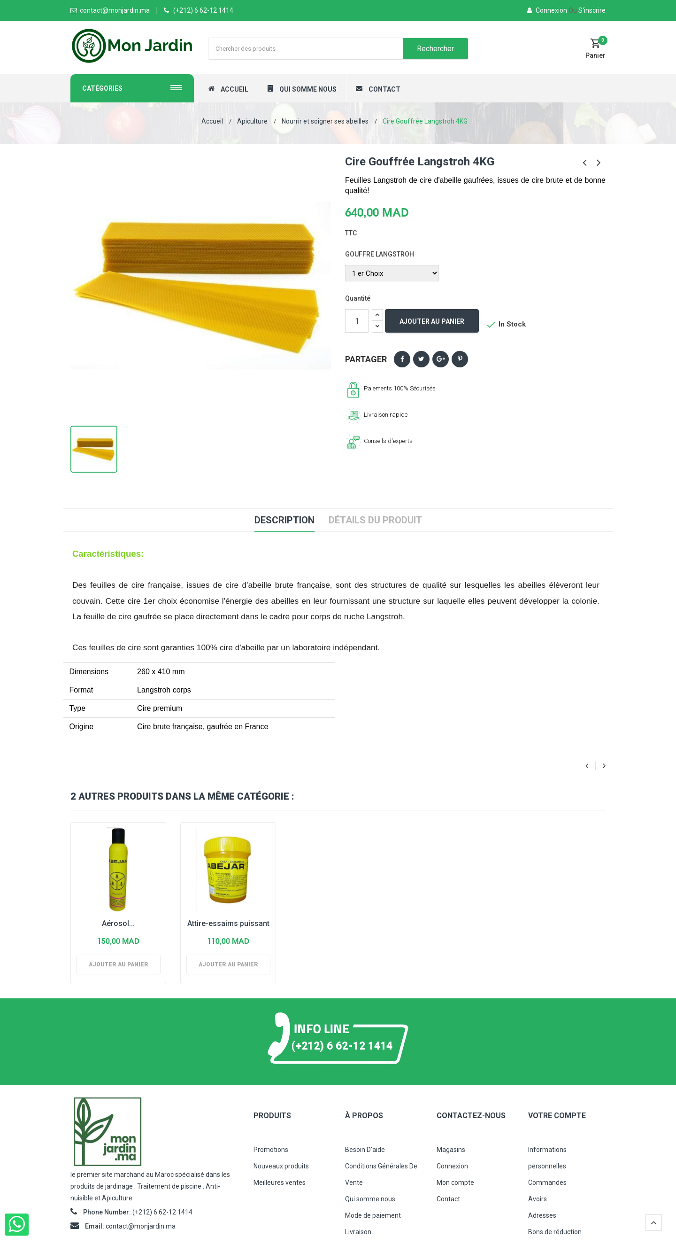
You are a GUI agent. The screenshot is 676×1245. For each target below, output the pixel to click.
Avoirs (537, 1199)
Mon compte (455, 1182)
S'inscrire (587, 10)
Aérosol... (118, 923)
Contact (448, 1199)
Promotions (271, 1149)
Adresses (542, 1215)
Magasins (451, 1149)
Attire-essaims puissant (228, 923)
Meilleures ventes (280, 1182)
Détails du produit (375, 520)
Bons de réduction (555, 1232)
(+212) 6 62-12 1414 (203, 10)
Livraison (358, 1232)
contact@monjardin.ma (141, 1226)
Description (284, 520)
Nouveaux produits (281, 1166)
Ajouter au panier (431, 321)
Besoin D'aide (365, 1149)
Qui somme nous (370, 1199)
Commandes (547, 1182)
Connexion (547, 10)
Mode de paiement (373, 1215)
